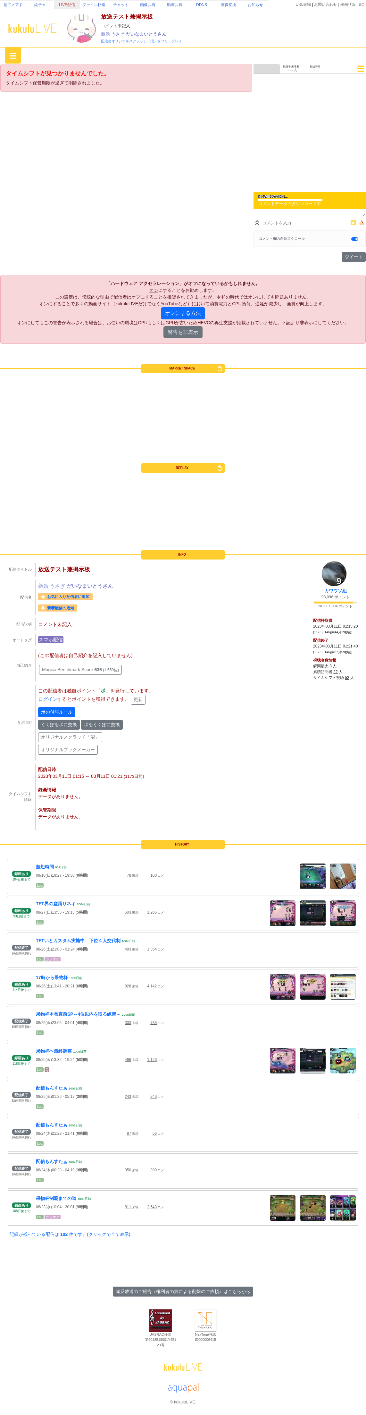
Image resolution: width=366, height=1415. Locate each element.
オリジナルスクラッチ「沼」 (70, 737)
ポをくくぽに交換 (102, 724)
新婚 (106, 34)
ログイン (47, 699)
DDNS (201, 5)
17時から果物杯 (52, 977)
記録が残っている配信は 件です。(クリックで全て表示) (70, 1234)
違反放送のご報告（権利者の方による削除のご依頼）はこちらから (183, 1291)
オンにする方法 (183, 313)
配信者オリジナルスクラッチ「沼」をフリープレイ (141, 41)
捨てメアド (13, 5)
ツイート (354, 256)
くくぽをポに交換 (59, 724)
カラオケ (53, 959)
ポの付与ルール (56, 712)
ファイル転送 (93, 5)
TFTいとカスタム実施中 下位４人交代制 (78, 940)
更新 (138, 699)
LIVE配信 (67, 5)
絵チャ (40, 5)
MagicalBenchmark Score (80, 669)
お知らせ (255, 5)
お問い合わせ (325, 4)
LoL (40, 885)
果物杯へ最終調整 (54, 1051)
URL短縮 (303, 4)
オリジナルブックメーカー (68, 749)
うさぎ (118, 34)
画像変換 (228, 5)
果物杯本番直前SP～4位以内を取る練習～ (78, 1014)
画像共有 (147, 5)
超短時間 (45, 866)
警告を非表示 (183, 332)
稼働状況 (348, 4)
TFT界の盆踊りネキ (56, 903)
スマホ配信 (51, 639)
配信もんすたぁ (51, 1087)
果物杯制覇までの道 (56, 1198)
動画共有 (174, 5)
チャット (121, 5)
